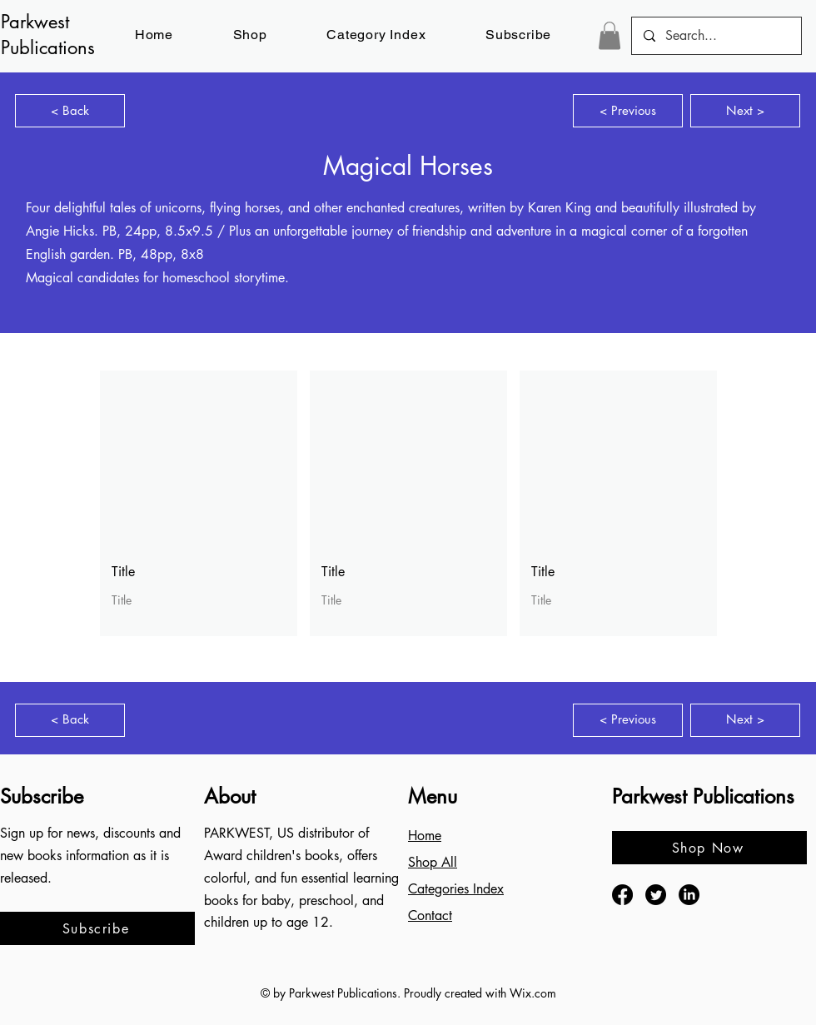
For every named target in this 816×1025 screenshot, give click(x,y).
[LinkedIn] (689, 894)
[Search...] (715, 35)
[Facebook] (622, 894)
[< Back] (70, 110)
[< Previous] (628, 110)
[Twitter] (655, 894)
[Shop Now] (709, 847)
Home (424, 835)
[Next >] (745, 110)
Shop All (432, 862)
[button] (518, 34)
